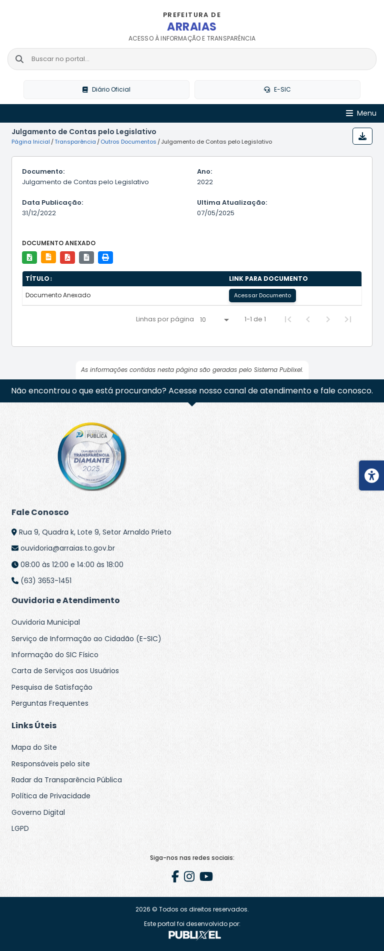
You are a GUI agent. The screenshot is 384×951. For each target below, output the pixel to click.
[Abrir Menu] (361, 113)
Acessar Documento (262, 295)
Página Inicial (31, 142)
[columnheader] (124, 278)
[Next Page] (328, 319)
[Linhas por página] (214, 320)
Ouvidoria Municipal (46, 622)
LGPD (20, 828)
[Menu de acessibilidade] (371, 475)
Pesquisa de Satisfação (52, 687)
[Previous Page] (308, 319)
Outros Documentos (128, 142)
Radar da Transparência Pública (67, 780)
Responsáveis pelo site (51, 764)
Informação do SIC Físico (55, 655)
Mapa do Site (34, 747)
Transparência (75, 142)
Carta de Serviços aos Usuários (65, 671)
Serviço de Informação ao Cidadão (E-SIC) (87, 639)
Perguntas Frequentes (50, 703)
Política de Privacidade (51, 796)
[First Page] (288, 319)
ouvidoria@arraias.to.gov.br (67, 548)
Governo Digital (38, 812)
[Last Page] (348, 319)
